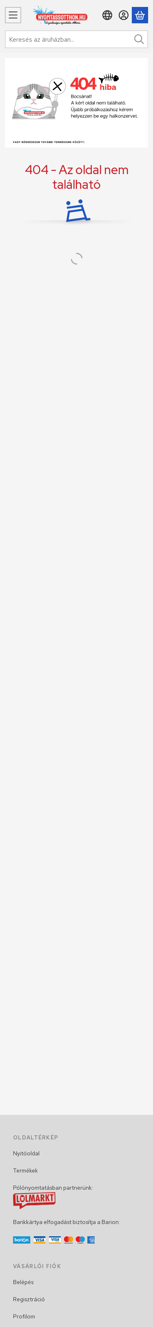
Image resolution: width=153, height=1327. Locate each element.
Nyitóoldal (26, 1153)
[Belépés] (123, 15)
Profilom (24, 1316)
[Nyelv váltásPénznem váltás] (107, 15)
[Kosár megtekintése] (140, 15)
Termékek (25, 1170)
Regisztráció (29, 1299)
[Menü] (13, 15)
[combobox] (76, 39)
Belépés (23, 1282)
